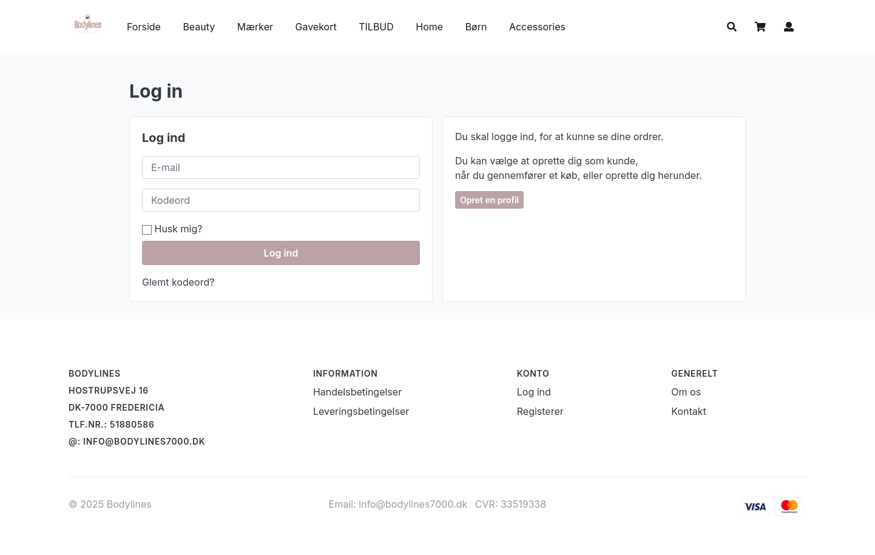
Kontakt (688, 411)
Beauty (199, 27)
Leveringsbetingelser (361, 411)
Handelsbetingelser (357, 392)
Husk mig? (172, 229)
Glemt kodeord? (178, 282)
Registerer (540, 411)
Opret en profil (489, 200)
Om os (686, 392)
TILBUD (376, 27)
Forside (144, 27)
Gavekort (318, 27)
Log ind (281, 253)
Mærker (255, 27)
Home (429, 27)
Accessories (537, 27)
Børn (477, 27)
